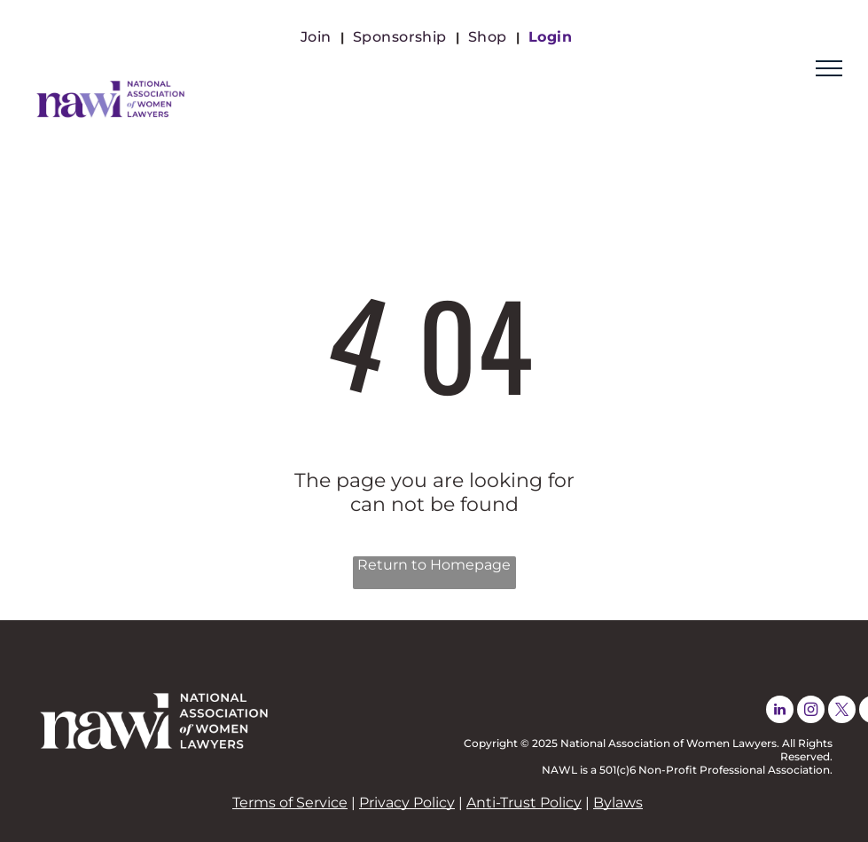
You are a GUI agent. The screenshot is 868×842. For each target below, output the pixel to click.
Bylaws (618, 802)
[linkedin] (780, 712)
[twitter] (842, 712)
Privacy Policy (407, 802)
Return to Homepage (434, 564)
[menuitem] (318, 37)
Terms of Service (290, 802)
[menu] (829, 68)
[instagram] (811, 712)
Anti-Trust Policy (524, 802)
